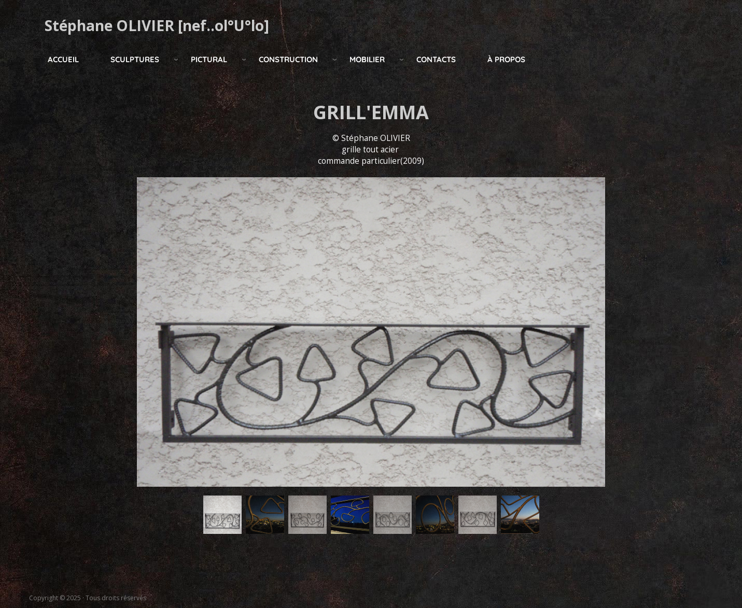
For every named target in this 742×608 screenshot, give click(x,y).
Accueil (63, 59)
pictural (209, 59)
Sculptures (134, 59)
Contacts (436, 59)
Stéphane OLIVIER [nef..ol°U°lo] (157, 25)
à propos (506, 59)
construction (288, 59)
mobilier (367, 59)
